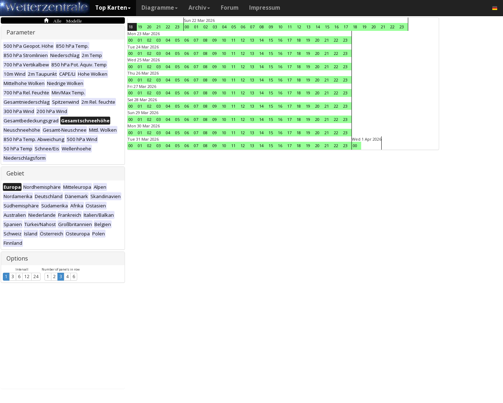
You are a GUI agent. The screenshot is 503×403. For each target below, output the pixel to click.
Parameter (20, 32)
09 (271, 26)
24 (35, 276)
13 (308, 26)
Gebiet (15, 173)
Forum (229, 7)
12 (26, 276)
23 (177, 26)
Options (17, 258)
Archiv (199, 7)
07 (252, 26)
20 (149, 26)
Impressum (264, 7)
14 (318, 26)
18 (131, 26)
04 (224, 26)
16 (336, 26)
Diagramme (159, 7)
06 (243, 26)
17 (346, 26)
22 (168, 26)
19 (140, 26)
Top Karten (113, 7)
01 (196, 26)
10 (280, 26)
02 (206, 26)
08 (262, 26)
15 (327, 26)
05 (234, 26)
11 (290, 26)
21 (159, 26)
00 (187, 26)
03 (215, 26)
